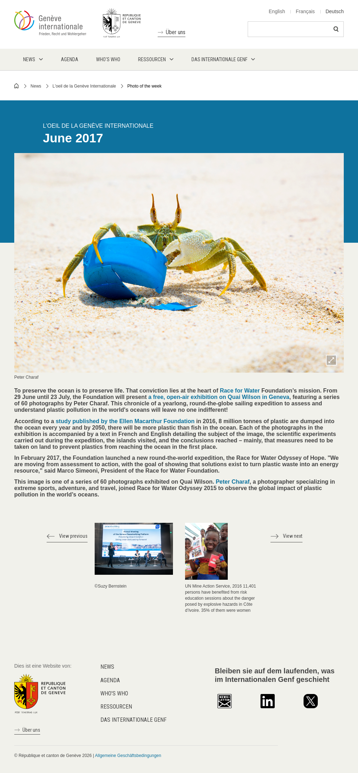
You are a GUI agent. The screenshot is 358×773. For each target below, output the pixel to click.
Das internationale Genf (133, 719)
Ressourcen (116, 706)
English (277, 11)
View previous (73, 536)
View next (292, 536)
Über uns (175, 32)
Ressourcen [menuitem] (152, 59)
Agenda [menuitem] (69, 59)
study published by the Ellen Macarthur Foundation (125, 421)
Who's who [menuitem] (108, 59)
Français (305, 11)
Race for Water (240, 391)
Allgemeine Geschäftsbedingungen (128, 755)
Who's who (114, 693)
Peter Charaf (232, 482)
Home (16, 85)
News (36, 86)
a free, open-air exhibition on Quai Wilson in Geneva (218, 397)
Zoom (331, 360)
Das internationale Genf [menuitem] (219, 59)
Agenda (110, 680)
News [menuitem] (29, 59)
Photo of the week (144, 86)
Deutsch (335, 11)
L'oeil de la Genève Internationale (84, 86)
